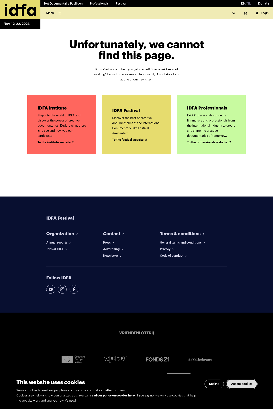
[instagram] (62, 289)
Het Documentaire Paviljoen (63, 3)
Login (262, 13)
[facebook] (74, 289)
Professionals (99, 3)
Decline (214, 383)
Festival (121, 3)
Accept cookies (241, 383)
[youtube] (50, 289)
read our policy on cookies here (112, 395)
